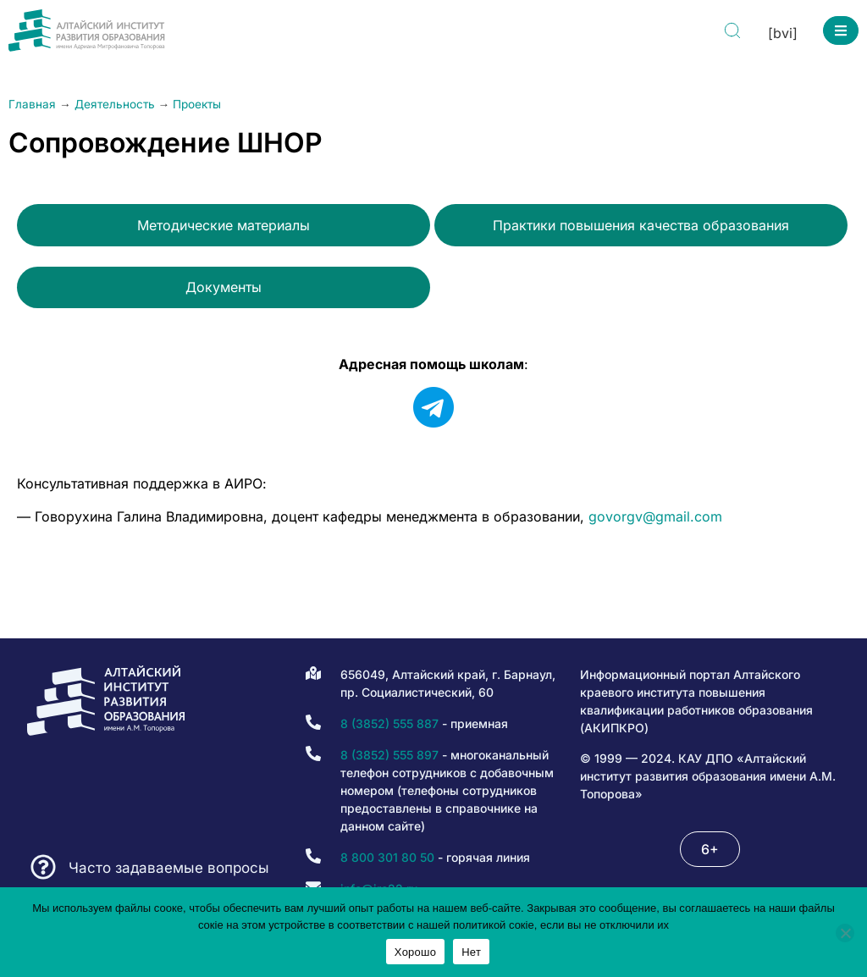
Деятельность (115, 104)
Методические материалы (223, 225)
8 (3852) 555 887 (389, 723)
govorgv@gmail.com (655, 516)
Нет (471, 952)
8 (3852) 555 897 (389, 755)
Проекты (197, 104)
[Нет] (845, 933)
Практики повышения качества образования (641, 225)
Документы (223, 287)
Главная (32, 104)
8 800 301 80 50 (387, 857)
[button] (841, 30)
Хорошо (415, 952)
